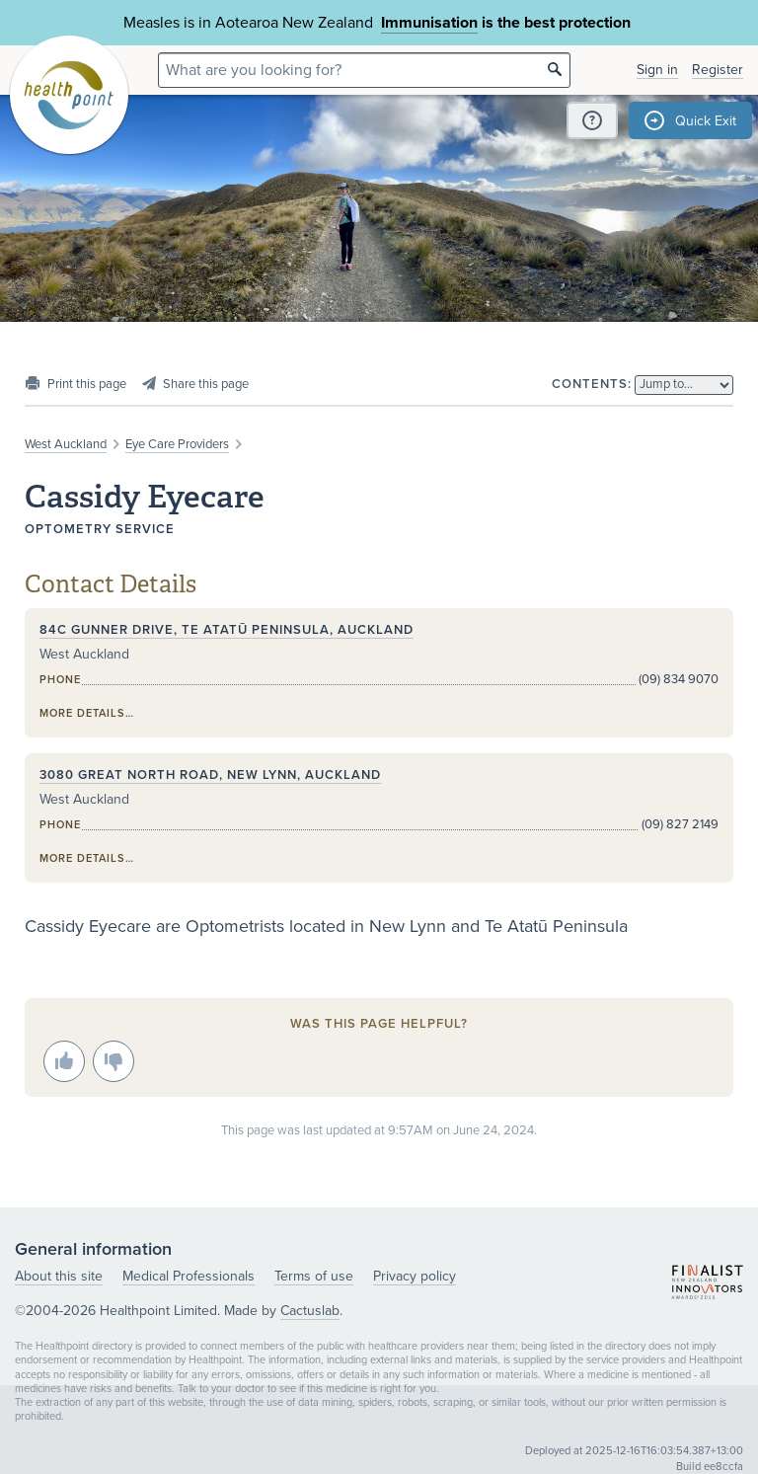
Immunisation (429, 23)
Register (717, 69)
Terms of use (313, 1276)
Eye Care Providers (177, 444)
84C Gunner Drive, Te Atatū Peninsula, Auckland (226, 630)
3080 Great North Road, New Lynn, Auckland (210, 775)
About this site (59, 1276)
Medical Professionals (188, 1276)
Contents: (592, 384)
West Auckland (66, 444)
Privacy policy (414, 1276)
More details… (86, 713)
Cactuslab (310, 1310)
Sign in (657, 69)
